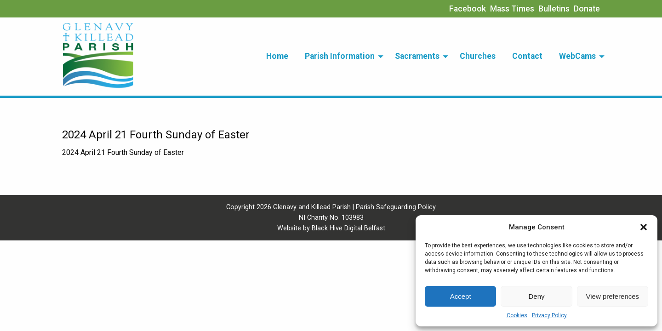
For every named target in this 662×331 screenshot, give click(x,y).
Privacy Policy (549, 315)
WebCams (577, 56)
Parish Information (340, 56)
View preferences (612, 296)
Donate (587, 8)
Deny (536, 296)
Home (277, 56)
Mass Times (512, 8)
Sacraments (417, 56)
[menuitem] (277, 56)
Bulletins (554, 8)
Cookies (517, 315)
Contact (527, 56)
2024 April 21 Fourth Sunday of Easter (123, 152)
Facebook (467, 8)
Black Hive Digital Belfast (348, 228)
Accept (460, 296)
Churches (478, 56)
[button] (643, 227)
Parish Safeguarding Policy (396, 207)
